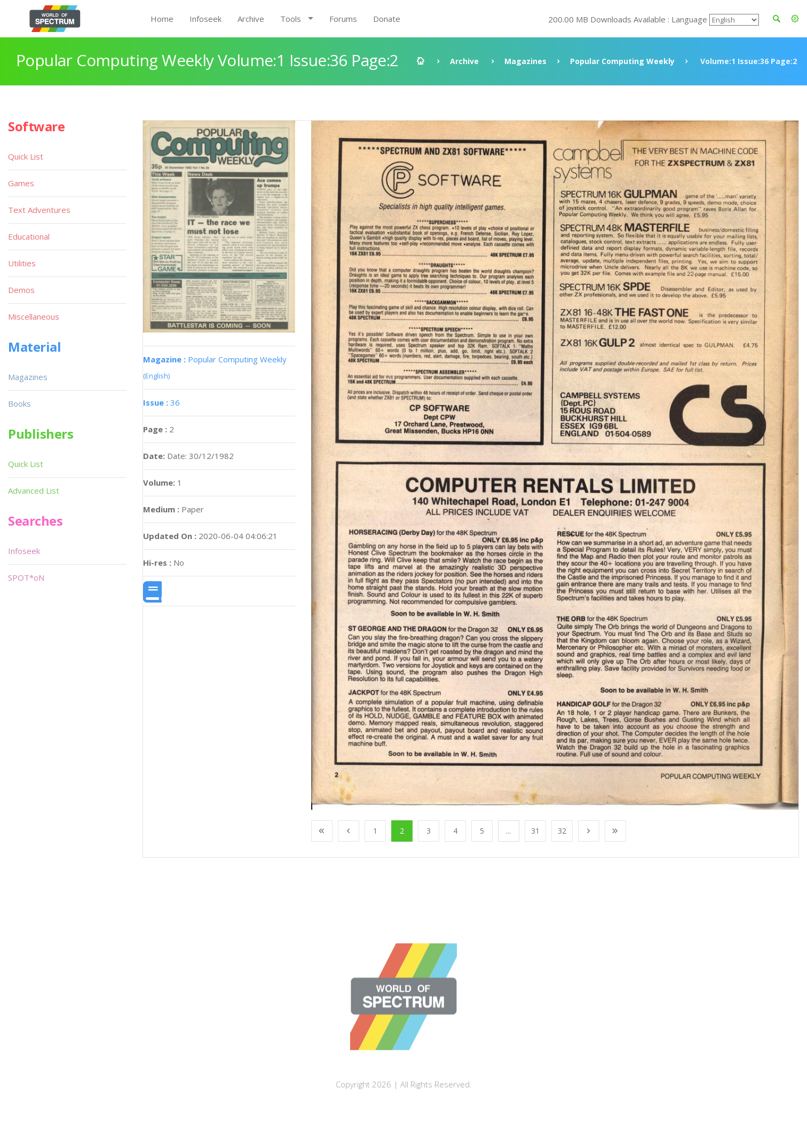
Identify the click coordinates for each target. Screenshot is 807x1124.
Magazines (525, 61)
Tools (290, 18)
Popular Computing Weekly (622, 61)
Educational (29, 236)
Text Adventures (39, 209)
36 (161, 402)
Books (19, 403)
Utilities (22, 263)
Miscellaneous (33, 316)
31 (535, 831)
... (508, 831)
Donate (386, 18)
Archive (251, 18)
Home (162, 18)
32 (562, 831)
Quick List (25, 156)
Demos (21, 289)
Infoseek (205, 18)
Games (21, 183)
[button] (795, 18)
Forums (343, 18)
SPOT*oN (26, 577)
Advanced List (33, 490)
